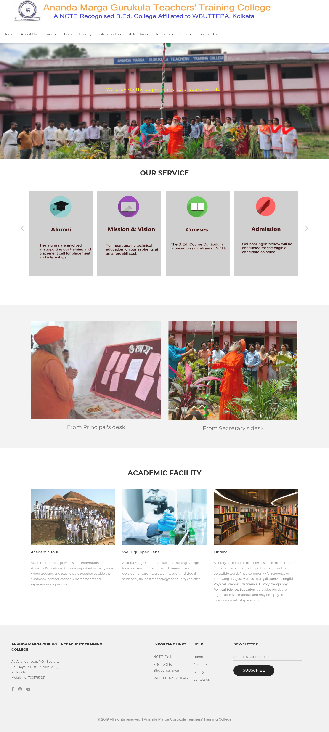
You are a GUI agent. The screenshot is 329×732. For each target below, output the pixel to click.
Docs (68, 34)
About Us (29, 34)
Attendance (139, 34)
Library (220, 552)
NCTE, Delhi (163, 657)
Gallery (186, 34)
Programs (164, 34)
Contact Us (208, 34)
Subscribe (254, 670)
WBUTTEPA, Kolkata (170, 678)
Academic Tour (45, 552)
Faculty (85, 34)
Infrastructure (110, 34)
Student (50, 34)
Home (8, 34)
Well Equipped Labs (140, 552)
